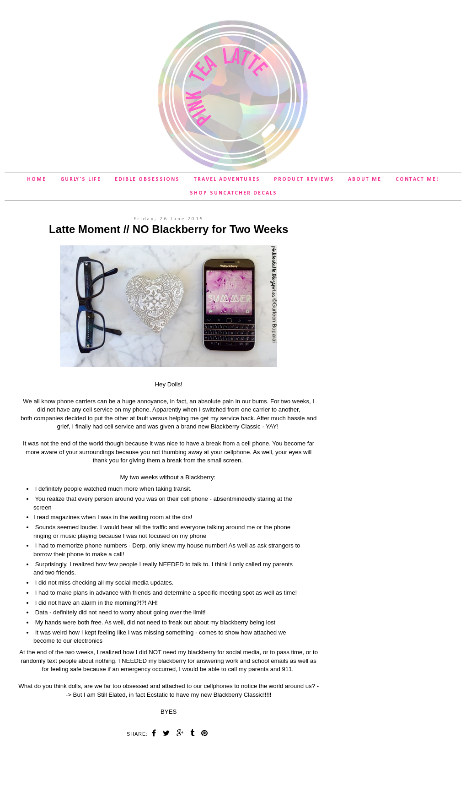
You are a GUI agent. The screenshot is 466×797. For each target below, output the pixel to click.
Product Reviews (304, 179)
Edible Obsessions (147, 179)
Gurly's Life (80, 179)
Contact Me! (417, 179)
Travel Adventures (227, 179)
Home (36, 179)
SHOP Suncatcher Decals (233, 193)
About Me (364, 179)
